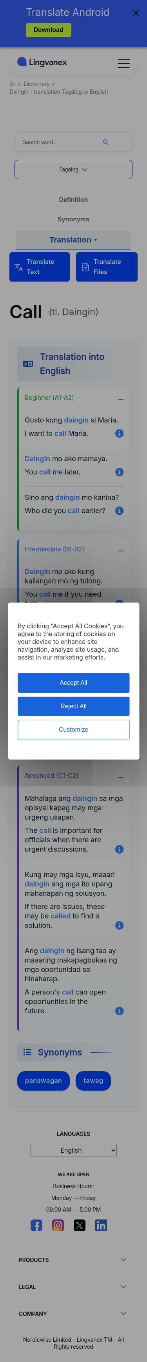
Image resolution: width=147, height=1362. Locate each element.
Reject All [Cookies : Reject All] (73, 706)
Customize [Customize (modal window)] (74, 730)
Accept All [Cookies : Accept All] (73, 682)
